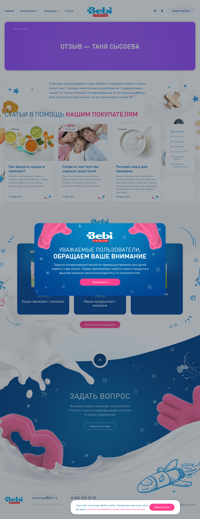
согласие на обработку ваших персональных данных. (116, 509)
